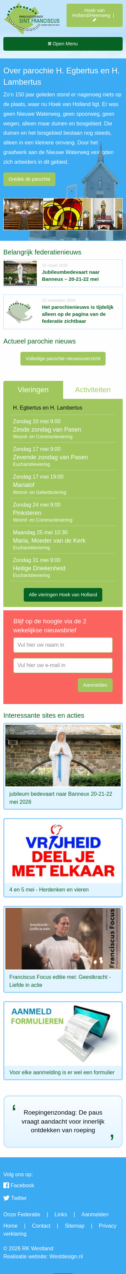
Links (60, 1214)
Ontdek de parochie (29, 179)
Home (10, 1226)
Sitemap (75, 1226)
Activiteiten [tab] (93, 390)
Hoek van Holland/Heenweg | (94, 15)
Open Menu (63, 43)
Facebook (18, 1186)
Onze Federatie (21, 1214)
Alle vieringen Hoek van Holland (63, 594)
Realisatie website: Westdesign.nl (43, 1256)
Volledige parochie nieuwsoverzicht (63, 358)
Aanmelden (95, 1214)
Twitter (15, 1198)
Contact (41, 1226)
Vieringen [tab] (33, 390)
